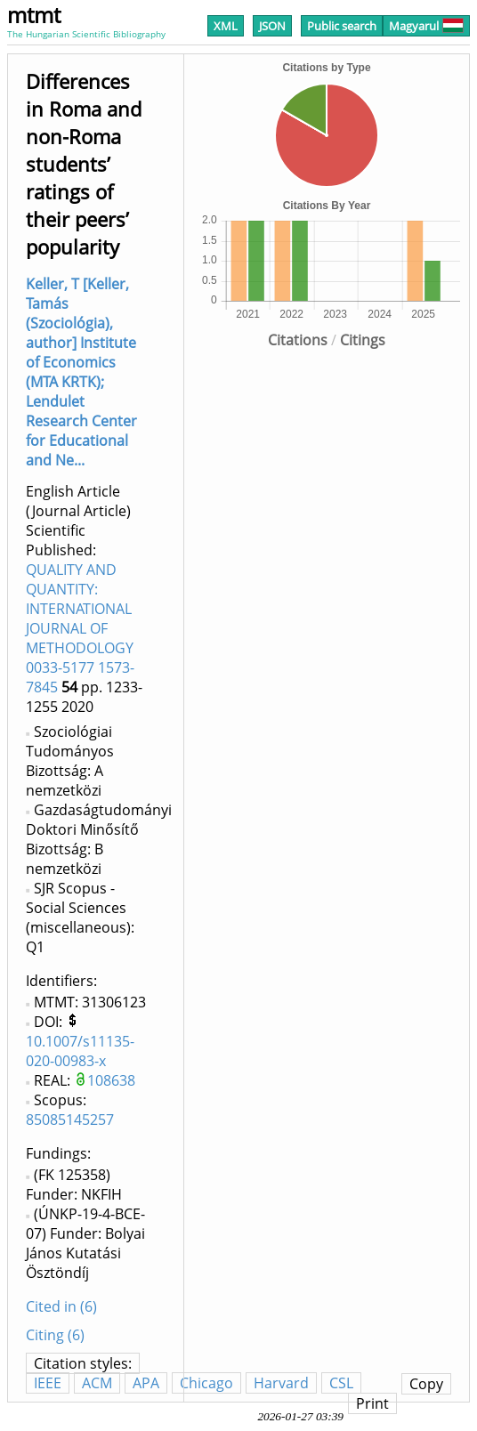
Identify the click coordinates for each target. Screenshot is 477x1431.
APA (146, 1383)
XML (226, 26)
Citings (362, 340)
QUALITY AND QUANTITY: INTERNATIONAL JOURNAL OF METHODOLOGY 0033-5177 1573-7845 (80, 628)
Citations (297, 340)
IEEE (47, 1383)
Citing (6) (55, 1335)
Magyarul (426, 26)
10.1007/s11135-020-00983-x (80, 1051)
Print (372, 1403)
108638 (111, 1080)
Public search (341, 26)
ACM (97, 1383)
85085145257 (70, 1119)
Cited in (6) (61, 1306)
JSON (272, 26)
